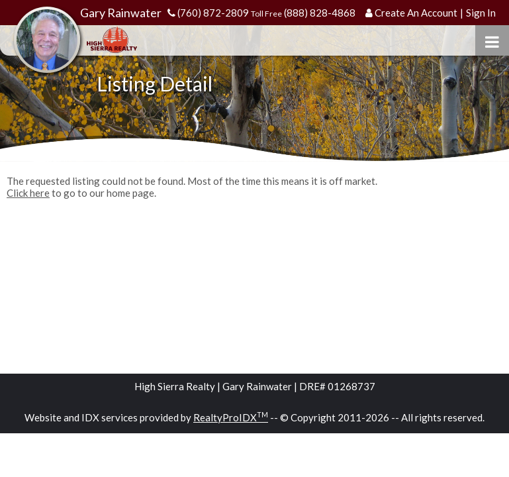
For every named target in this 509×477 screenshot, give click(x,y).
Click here (28, 193)
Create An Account (416, 13)
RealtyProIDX (230, 417)
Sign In (481, 13)
